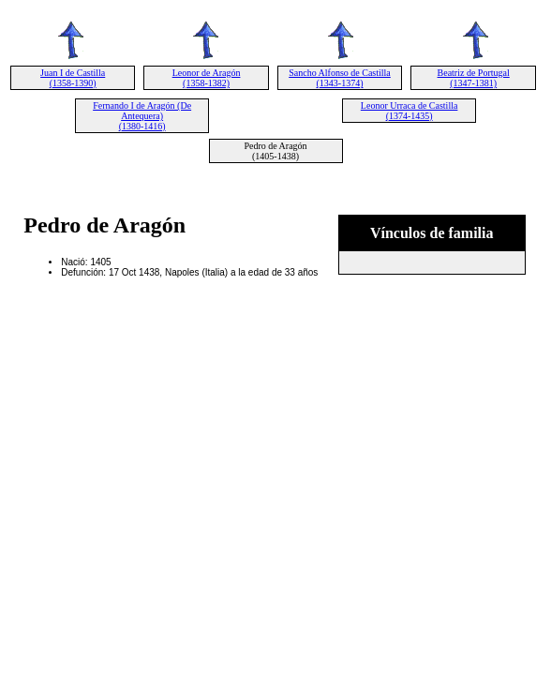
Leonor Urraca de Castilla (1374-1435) (409, 110)
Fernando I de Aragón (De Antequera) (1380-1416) (142, 115)
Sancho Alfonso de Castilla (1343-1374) (340, 78)
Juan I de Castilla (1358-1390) (72, 78)
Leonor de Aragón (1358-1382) (206, 78)
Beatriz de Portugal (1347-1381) (474, 78)
